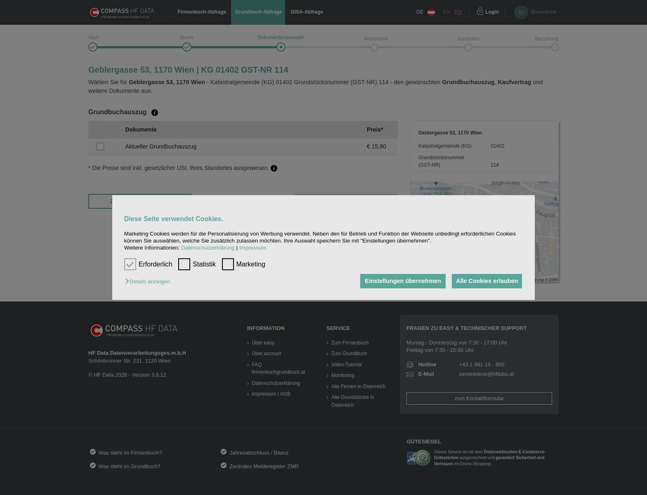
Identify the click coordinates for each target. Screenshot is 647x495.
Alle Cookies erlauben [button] (486, 281)
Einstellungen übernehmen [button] (401, 281)
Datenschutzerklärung (208, 248)
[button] (149, 282)
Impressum (253, 248)
